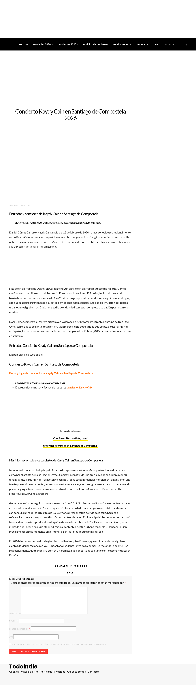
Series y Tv (142, 44)
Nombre (14, 620)
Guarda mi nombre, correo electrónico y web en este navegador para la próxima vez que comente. (60, 644)
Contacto (168, 44)
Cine (155, 44)
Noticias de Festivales (95, 44)
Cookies (14, 671)
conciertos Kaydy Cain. (80, 387)
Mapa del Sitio (29, 671)
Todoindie (23, 666)
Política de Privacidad (52, 671)
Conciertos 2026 (66, 44)
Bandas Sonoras (122, 44)
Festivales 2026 (42, 44)
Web (11, 637)
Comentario (15, 613)
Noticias (23, 44)
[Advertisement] (98, 79)
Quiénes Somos (76, 671)
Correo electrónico (20, 629)
